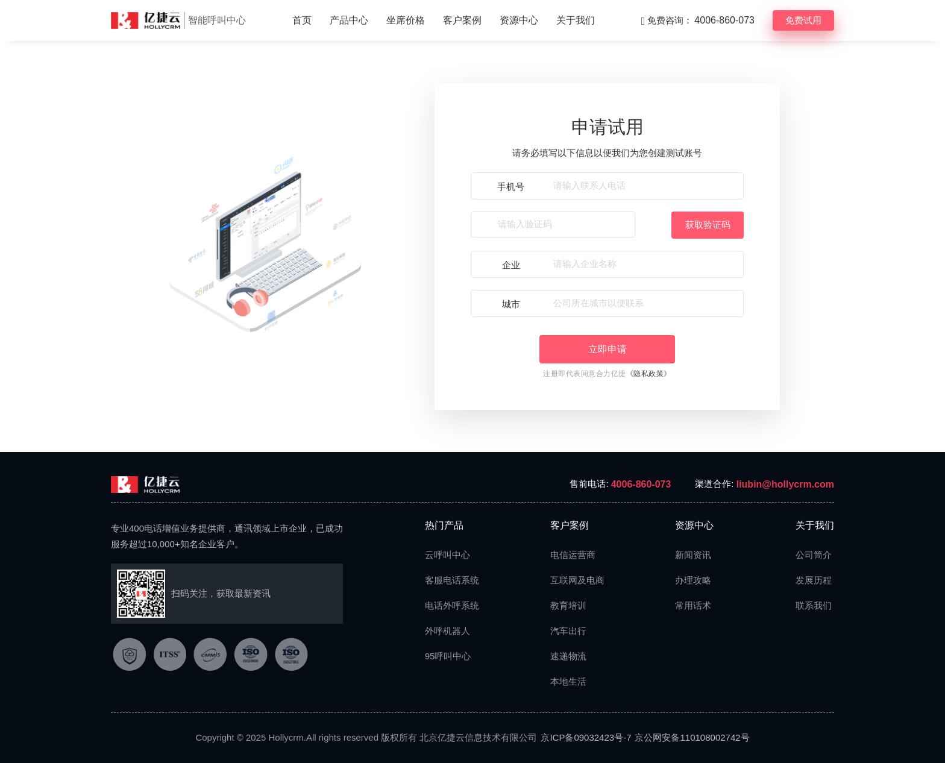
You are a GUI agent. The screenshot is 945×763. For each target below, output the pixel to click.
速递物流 (568, 656)
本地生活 (568, 681)
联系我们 (814, 605)
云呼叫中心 (446, 555)
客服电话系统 (446, 580)
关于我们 (575, 20)
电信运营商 (572, 555)
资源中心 (519, 20)
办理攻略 (693, 580)
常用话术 (693, 605)
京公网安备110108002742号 (692, 737)
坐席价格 (405, 20)
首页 (302, 20)
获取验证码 (707, 224)
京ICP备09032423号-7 (586, 737)
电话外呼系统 (446, 605)
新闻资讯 (693, 555)
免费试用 (803, 20)
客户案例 (462, 20)
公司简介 (814, 555)
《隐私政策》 (648, 373)
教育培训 (568, 605)
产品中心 (349, 20)
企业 (511, 265)
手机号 (510, 186)
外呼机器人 (446, 631)
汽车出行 (568, 631)
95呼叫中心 (446, 656)
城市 (511, 304)
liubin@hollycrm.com (785, 484)
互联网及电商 (572, 580)
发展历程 (814, 580)
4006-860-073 (641, 484)
